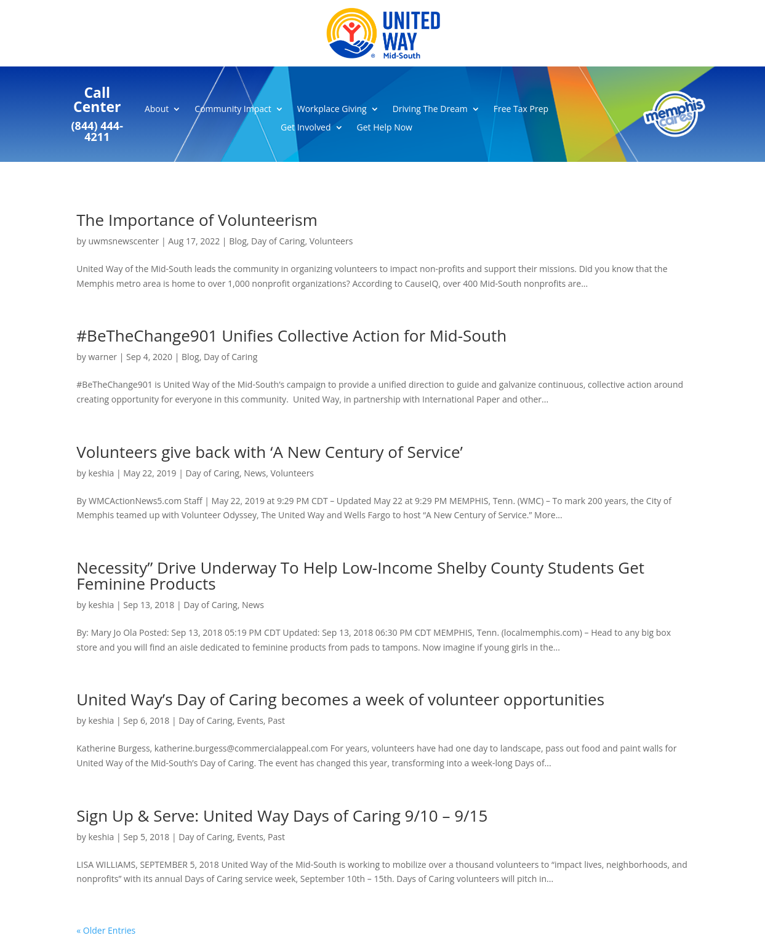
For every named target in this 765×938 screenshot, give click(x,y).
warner (103, 357)
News (255, 473)
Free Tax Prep (521, 109)
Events (250, 720)
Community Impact (232, 109)
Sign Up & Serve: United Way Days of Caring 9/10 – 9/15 (281, 815)
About (157, 109)
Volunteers (331, 241)
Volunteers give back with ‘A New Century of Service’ (269, 452)
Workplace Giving (332, 109)
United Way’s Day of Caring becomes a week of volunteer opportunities (340, 699)
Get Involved (306, 128)
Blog (238, 241)
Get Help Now (384, 128)
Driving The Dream (430, 109)
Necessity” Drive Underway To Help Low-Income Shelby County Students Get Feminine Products (360, 575)
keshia (101, 473)
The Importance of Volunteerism (196, 220)
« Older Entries (105, 930)
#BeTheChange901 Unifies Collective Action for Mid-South (291, 335)
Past (276, 720)
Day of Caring (278, 241)
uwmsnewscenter (124, 241)
